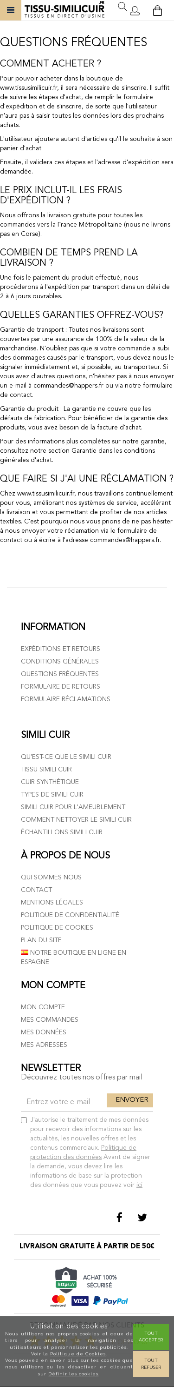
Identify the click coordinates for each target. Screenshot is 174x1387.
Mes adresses (44, 1045)
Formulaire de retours (60, 686)
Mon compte (43, 1007)
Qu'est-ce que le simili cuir (66, 757)
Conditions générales (60, 661)
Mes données (43, 1032)
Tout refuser (151, 1363)
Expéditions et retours (60, 649)
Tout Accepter (151, 1336)
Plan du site (41, 940)
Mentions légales (52, 902)
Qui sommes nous (51, 877)
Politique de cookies (57, 928)
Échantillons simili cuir (62, 832)
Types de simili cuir (52, 794)
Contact (36, 890)
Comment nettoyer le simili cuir (76, 820)
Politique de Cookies (78, 1353)
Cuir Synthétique (50, 782)
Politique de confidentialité (70, 915)
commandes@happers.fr (68, 385)
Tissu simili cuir (46, 769)
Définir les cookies (73, 1373)
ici (139, 1185)
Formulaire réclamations (65, 699)
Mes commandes (49, 1020)
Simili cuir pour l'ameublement (73, 807)
